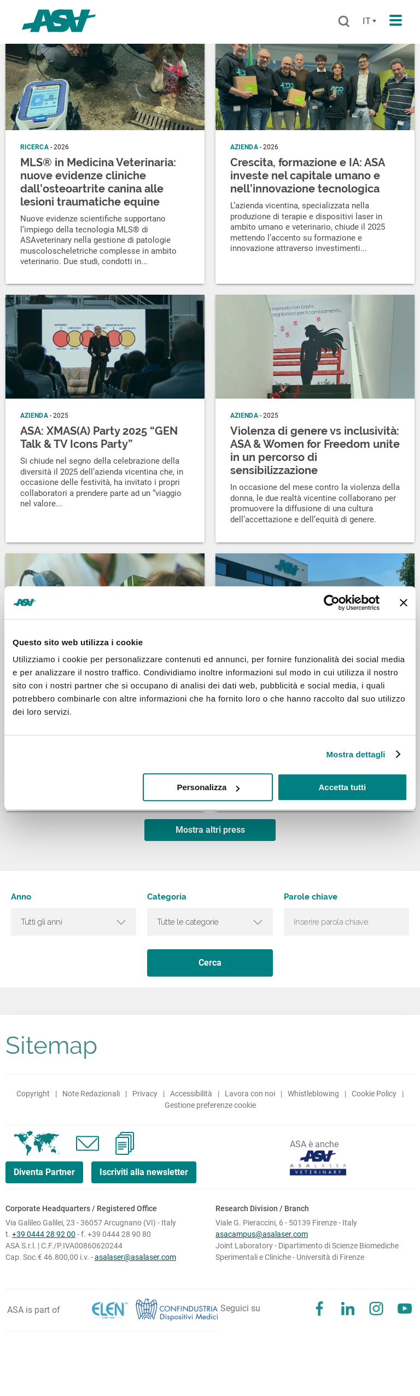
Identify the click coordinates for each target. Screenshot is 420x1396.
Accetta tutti (342, 787)
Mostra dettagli (355, 754)
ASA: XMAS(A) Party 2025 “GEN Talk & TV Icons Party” (99, 437)
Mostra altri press (210, 830)
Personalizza (208, 787)
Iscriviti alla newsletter (144, 1172)
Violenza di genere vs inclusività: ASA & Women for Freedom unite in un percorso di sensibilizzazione (315, 450)
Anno (21, 897)
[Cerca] (343, 22)
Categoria (166, 897)
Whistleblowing (313, 1093)
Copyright (33, 1093)
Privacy (145, 1093)
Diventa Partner (44, 1172)
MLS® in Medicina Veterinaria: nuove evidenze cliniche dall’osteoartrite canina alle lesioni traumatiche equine (98, 182)
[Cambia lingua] (368, 21)
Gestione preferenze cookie (210, 1105)
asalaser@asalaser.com (135, 1257)
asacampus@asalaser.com (261, 1234)
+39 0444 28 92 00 (43, 1234)
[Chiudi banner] (403, 602)
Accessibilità (191, 1093)
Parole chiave (310, 897)
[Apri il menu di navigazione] (395, 21)
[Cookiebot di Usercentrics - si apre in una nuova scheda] (332, 602)
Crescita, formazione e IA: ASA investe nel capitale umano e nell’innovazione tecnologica (307, 175)
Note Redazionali (91, 1093)
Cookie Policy (374, 1093)
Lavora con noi (250, 1093)
